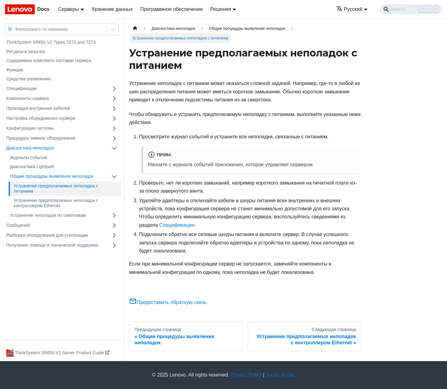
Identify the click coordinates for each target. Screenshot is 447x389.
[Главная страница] (135, 28)
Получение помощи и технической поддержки (52, 245)
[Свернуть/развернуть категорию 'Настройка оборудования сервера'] (114, 118)
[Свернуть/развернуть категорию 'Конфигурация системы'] (114, 128)
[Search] (411, 9)
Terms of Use (280, 375)
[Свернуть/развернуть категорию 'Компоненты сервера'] (114, 99)
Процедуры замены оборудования (40, 138)
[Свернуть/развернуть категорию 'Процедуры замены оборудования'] (114, 138)
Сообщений (18, 225)
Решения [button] (220, 9)
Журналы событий (28, 157)
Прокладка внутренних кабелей (38, 108)
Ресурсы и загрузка (25, 51)
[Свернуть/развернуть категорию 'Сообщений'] (114, 225)
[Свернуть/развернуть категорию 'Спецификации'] (114, 89)
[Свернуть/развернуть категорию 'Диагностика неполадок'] (114, 148)
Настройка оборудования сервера (40, 118)
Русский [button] (349, 9)
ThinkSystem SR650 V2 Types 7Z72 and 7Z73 (51, 42)
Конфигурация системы (30, 128)
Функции (14, 69)
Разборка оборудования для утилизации (47, 235)
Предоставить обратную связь (168, 302)
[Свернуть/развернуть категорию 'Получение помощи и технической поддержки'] (114, 245)
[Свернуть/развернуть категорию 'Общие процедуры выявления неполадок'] (114, 176)
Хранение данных (112, 9)
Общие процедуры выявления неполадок (51, 176)
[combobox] (15, 29)
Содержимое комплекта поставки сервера (48, 60)
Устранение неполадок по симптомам (48, 215)
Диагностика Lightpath (32, 166)
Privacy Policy (246, 375)
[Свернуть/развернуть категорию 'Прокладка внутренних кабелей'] (114, 109)
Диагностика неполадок (30, 147)
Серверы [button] (68, 9)
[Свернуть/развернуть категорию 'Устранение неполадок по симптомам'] (114, 216)
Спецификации (21, 88)
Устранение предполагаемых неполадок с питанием (56, 188)
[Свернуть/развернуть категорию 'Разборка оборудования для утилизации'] (114, 235)
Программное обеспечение (171, 9)
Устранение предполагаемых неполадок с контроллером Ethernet (56, 203)
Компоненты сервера (27, 98)
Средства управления (28, 78)
